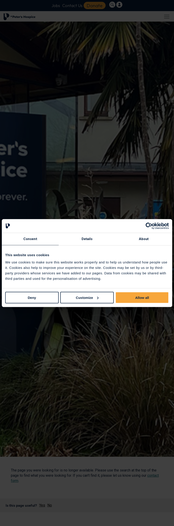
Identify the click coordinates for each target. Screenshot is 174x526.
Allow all (142, 297)
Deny (32, 297)
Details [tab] (87, 239)
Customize (87, 297)
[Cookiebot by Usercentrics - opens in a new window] (149, 226)
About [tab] (144, 239)
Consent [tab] (30, 239)
